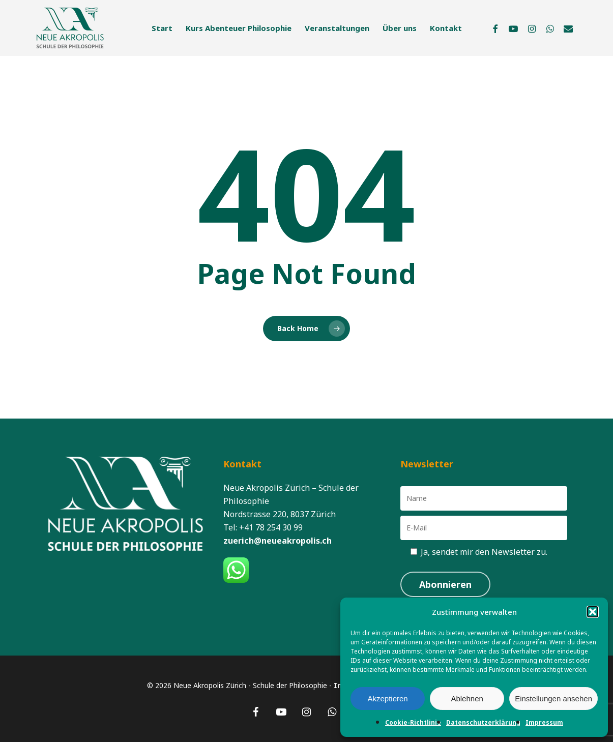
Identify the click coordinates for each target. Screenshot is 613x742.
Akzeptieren (387, 698)
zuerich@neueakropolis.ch (277, 540)
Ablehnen (467, 698)
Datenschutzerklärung (483, 722)
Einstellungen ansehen (553, 698)
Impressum (544, 722)
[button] (593, 612)
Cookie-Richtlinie (413, 722)
